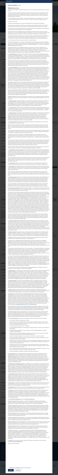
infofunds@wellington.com (18, 441)
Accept (10, 470)
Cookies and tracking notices (25, 467)
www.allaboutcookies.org (20, 304)
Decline (18, 470)
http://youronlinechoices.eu (31, 304)
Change (19, 5)
